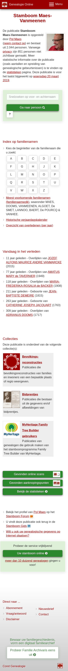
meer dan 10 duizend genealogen (26, 560)
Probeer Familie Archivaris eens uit (32, 652)
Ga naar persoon (32, 107)
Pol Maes (15, 39)
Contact (44, 614)
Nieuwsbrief (46, 608)
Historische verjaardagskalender (27, 219)
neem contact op (14, 43)
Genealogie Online (21, 4)
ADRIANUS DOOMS (19, 314)
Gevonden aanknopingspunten (34, 483)
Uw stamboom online (32, 553)
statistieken (14, 72)
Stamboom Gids (16, 526)
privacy (7, 51)
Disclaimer (13, 619)
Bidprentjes (30, 394)
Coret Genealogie (14, 666)
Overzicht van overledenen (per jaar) (29, 225)
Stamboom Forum (17, 516)
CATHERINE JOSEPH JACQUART (28, 305)
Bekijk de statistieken (32, 491)
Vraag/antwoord (16, 613)
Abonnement (14, 608)
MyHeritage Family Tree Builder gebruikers (35, 430)
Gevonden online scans (37, 474)
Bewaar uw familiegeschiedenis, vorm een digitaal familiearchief (32, 641)
